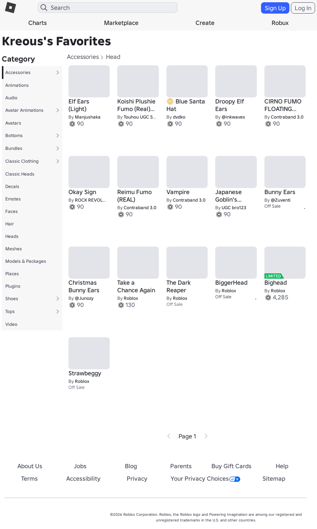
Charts (37, 22)
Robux (280, 22)
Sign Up (275, 8)
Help (282, 466)
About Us (29, 466)
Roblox (131, 298)
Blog (131, 466)
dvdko (179, 117)
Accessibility (83, 478)
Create (205, 22)
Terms (29, 478)
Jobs (80, 466)
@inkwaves (233, 117)
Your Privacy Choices (205, 478)
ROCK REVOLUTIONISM (99, 200)
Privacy (137, 478)
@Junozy (84, 298)
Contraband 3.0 (287, 117)
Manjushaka (88, 117)
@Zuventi (281, 200)
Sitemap (274, 478)
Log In (303, 8)
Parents (181, 466)
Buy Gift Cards (231, 466)
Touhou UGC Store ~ (144, 117)
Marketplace (121, 22)
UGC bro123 (234, 207)
